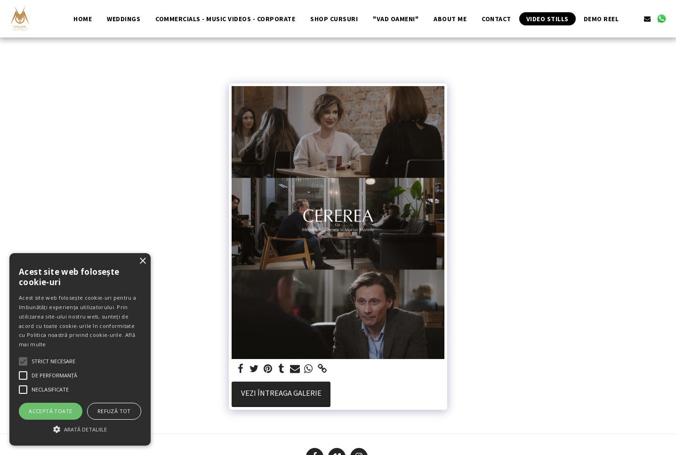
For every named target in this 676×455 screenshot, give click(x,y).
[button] (633, 19)
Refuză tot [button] (114, 411)
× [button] (142, 261)
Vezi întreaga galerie (281, 393)
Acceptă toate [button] (50, 411)
